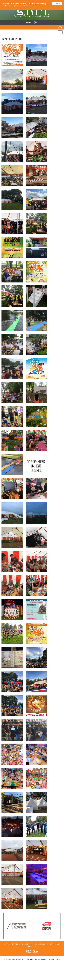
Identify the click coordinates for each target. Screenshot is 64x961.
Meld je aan (32, 951)
